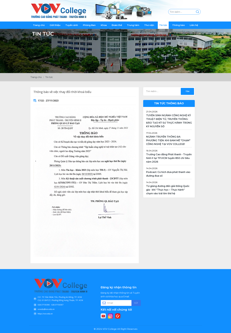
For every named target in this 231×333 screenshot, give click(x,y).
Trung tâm (133, 25)
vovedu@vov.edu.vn (52, 304)
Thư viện (149, 25)
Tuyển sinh (71, 25)
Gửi (130, 302)
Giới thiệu (55, 25)
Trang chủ (39, 25)
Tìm (187, 91)
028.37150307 (58, 302)
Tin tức (163, 25)
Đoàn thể (117, 25)
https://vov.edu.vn (51, 307)
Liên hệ (194, 25)
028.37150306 (50, 302)
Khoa (104, 25)
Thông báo (178, 25)
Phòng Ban (89, 25)
